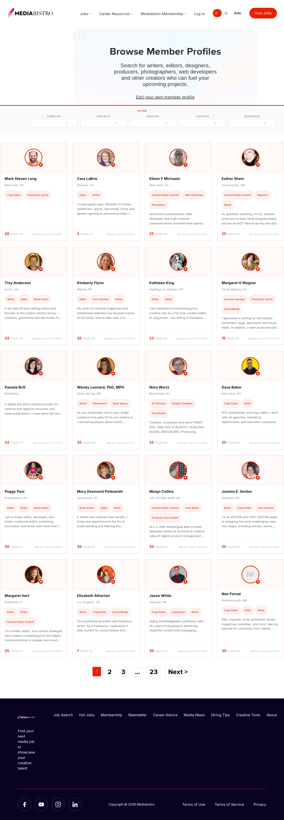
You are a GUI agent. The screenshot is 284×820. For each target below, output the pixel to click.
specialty (103, 116)
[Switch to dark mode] (227, 13)
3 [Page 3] (123, 671)
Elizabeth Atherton (93, 595)
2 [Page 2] (110, 671)
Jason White (160, 595)
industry (153, 116)
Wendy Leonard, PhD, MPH (100, 387)
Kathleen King (161, 283)
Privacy (260, 804)
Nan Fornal (231, 594)
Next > (178, 671)
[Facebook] (24, 804)
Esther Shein (233, 178)
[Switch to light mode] (217, 13)
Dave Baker (232, 387)
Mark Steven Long (21, 178)
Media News (194, 715)
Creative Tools (248, 715)
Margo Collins (161, 491)
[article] (33, 191)
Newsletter (137, 715)
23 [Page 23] (154, 671)
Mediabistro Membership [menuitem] (162, 14)
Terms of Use (193, 804)
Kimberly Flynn (90, 283)
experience (252, 116)
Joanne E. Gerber (237, 491)
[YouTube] (41, 804)
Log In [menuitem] (199, 14)
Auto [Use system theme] (237, 13)
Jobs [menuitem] (84, 14)
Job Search (63, 715)
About (272, 715)
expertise (54, 116)
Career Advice (165, 715)
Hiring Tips (220, 715)
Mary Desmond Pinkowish (100, 491)
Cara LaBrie (87, 178)
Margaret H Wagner (239, 283)
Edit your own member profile (165, 96)
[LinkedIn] (75, 804)
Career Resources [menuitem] (114, 14)
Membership (111, 715)
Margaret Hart (17, 595)
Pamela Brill (15, 387)
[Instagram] (58, 804)
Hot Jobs (87, 715)
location (202, 116)
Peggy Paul (14, 491)
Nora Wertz (159, 387)
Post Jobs (263, 13)
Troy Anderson (18, 283)
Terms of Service (229, 804)
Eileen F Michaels (164, 178)
